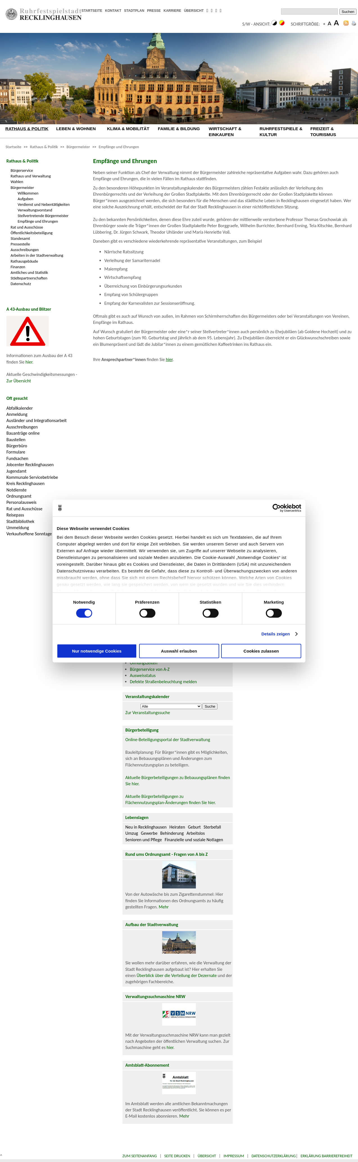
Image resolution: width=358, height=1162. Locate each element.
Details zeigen (275, 633)
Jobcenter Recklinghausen (30, 464)
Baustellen (16, 439)
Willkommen (28, 193)
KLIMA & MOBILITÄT (128, 128)
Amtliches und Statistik (29, 272)
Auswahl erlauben (179, 651)
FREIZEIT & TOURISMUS (323, 131)
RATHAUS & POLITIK (26, 128)
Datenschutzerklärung (273, 1155)
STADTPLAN (134, 11)
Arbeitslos (196, 833)
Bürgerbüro (16, 445)
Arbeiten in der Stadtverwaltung (37, 255)
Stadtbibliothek (20, 521)
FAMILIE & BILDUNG (179, 128)
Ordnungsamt (18, 496)
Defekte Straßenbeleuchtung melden (163, 681)
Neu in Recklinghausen (146, 827)
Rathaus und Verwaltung (31, 176)
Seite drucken (177, 1155)
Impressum (233, 1155)
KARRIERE (172, 11)
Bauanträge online (23, 433)
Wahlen (17, 181)
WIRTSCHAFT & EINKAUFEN (225, 131)
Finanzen (18, 266)
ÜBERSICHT (194, 11)
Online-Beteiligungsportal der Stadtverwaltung (167, 739)
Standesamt (20, 238)
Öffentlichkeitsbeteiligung (32, 232)
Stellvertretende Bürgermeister (43, 215)
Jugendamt (16, 471)
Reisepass (15, 515)
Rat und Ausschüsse (27, 227)
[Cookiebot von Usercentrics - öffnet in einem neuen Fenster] (276, 508)
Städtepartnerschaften (29, 278)
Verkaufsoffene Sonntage (29, 533)
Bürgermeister (78, 146)
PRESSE (154, 11)
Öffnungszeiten (143, 662)
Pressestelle (20, 244)
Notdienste (16, 490)
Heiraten (177, 827)
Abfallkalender (19, 408)
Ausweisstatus (143, 675)
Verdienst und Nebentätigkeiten (44, 204)
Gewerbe (149, 833)
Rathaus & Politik (44, 146)
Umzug (131, 833)
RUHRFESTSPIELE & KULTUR (281, 131)
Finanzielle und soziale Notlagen (194, 839)
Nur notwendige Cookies (97, 651)
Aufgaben (25, 198)
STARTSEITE (91, 11)
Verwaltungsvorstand (35, 210)
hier (29, 362)
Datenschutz (21, 283)
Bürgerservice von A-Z (149, 669)
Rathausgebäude (24, 261)
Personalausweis (21, 502)
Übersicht (207, 1155)
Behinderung (171, 833)
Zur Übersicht (18, 380)
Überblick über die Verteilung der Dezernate (177, 975)
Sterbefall (212, 827)
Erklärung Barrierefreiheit (326, 1155)
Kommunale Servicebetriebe (32, 477)
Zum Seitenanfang (140, 1155)
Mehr (164, 907)
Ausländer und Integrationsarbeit (36, 420)
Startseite (13, 146)
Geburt (194, 827)
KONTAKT (113, 11)
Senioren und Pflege (143, 839)
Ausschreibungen (25, 249)
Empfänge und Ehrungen (119, 146)
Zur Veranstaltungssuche (147, 712)
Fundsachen (17, 458)
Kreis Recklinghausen (25, 483)
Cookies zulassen (261, 651)
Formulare (15, 452)
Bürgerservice (22, 170)
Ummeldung (17, 527)
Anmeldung (17, 414)
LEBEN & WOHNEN (76, 128)
